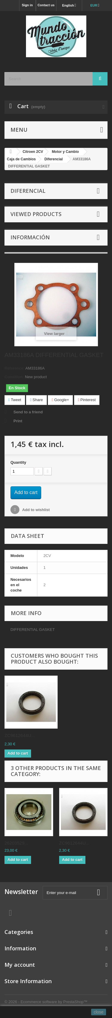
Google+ (60, 400)
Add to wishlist (35, 510)
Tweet (14, 400)
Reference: (14, 368)
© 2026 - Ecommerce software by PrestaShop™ (46, 1002)
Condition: (14, 377)
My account (19, 964)
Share (36, 400)
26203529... (16, 842)
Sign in (27, 5)
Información (30, 237)
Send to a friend (28, 412)
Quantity (18, 462)
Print (17, 421)
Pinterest (87, 400)
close (99, 1012)
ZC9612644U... (19, 735)
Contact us (46, 5)
